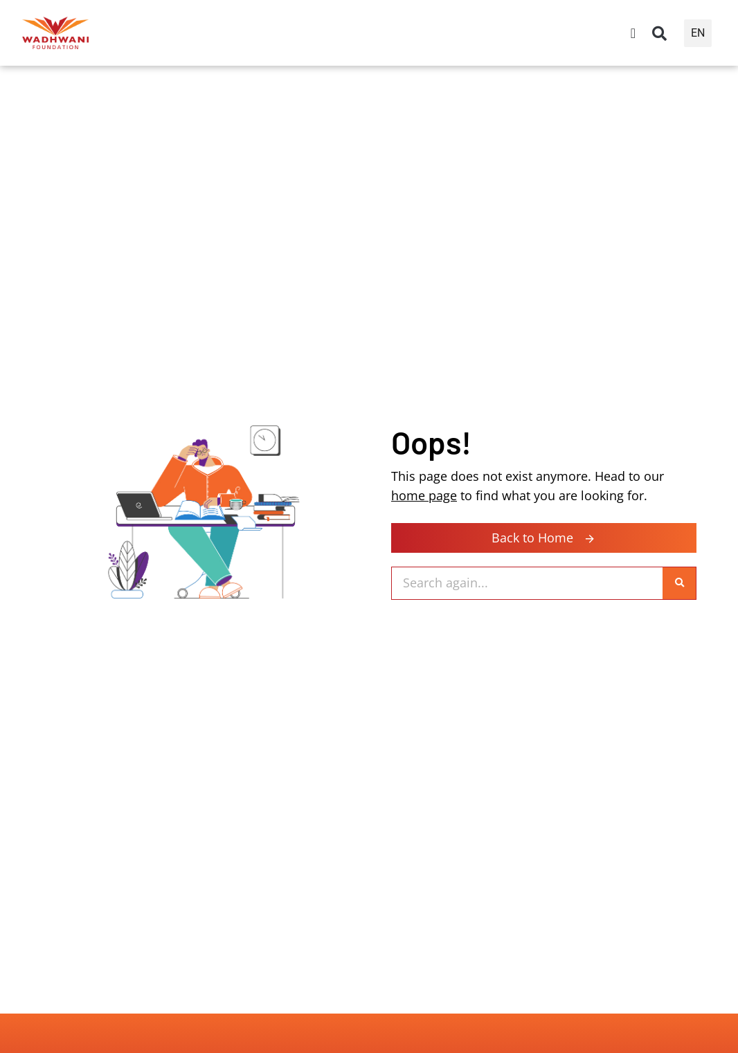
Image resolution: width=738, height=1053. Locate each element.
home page (424, 494)
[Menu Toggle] (633, 33)
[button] (659, 33)
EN (698, 32)
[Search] (679, 583)
